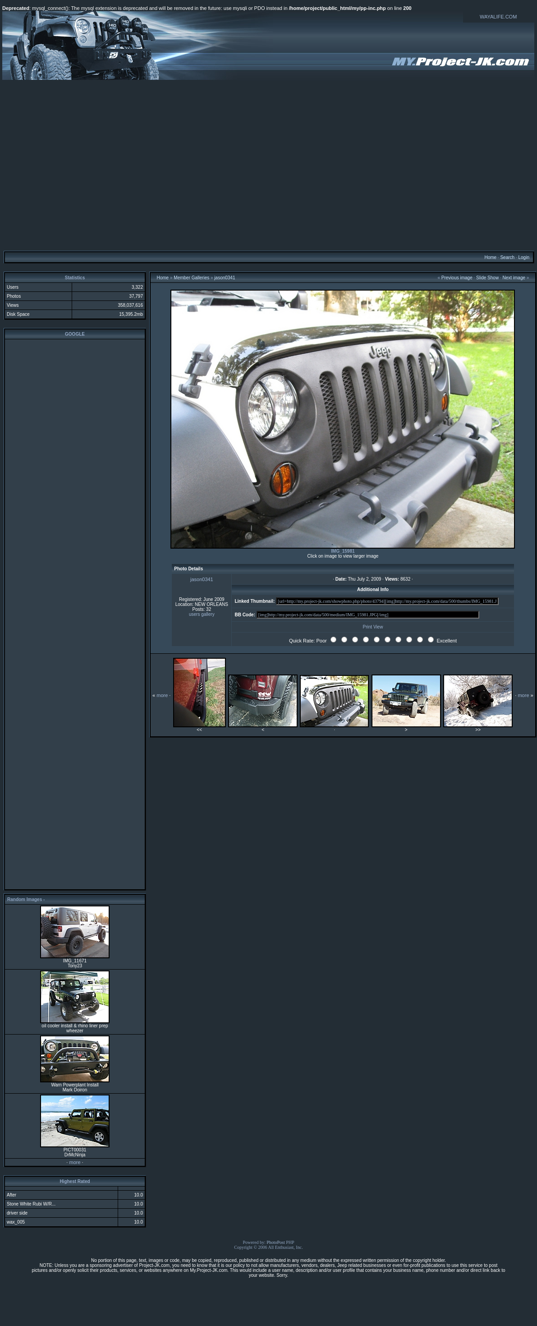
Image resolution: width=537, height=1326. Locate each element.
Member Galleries (191, 277)
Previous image (457, 277)
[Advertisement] (267, 164)
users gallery (202, 614)
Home (490, 257)
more (74, 1162)
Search (507, 257)
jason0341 (224, 277)
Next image (513, 277)
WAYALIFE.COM (498, 16)
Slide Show (487, 277)
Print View (373, 626)
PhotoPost (275, 1242)
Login (523, 257)
